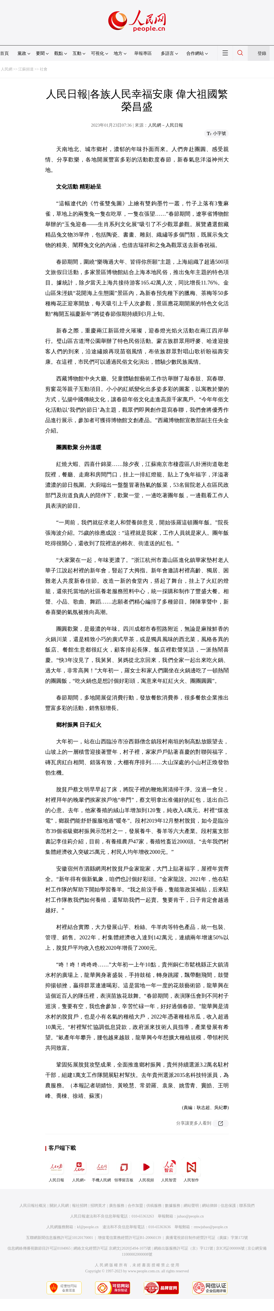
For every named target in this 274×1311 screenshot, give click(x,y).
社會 (43, 69)
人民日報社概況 (32, 1206)
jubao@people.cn (190, 1216)
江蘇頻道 (26, 69)
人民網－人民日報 (165, 125)
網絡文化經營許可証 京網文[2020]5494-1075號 (112, 1248)
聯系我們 (247, 1206)
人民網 (6, 69)
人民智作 (191, 1170)
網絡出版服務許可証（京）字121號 (183, 1248)
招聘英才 (98, 1206)
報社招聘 (79, 1206)
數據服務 (172, 1206)
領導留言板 (123, 1170)
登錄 (262, 53)
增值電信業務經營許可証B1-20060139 (129, 1238)
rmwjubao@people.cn (211, 1227)
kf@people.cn (88, 1227)
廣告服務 (116, 1206)
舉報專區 (143, 53)
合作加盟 (135, 1206)
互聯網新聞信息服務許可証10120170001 (59, 1238)
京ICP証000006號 (230, 1248)
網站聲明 (191, 1206)
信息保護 (228, 1206)
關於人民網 (59, 1206)
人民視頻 (146, 1170)
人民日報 (56, 1170)
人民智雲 (168, 1170)
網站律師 (209, 1206)
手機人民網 (101, 1170)
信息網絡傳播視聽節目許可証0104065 (39, 1248)
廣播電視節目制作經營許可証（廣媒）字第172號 (206, 1238)
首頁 (4, 53)
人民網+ (79, 1170)
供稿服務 (154, 1206)
